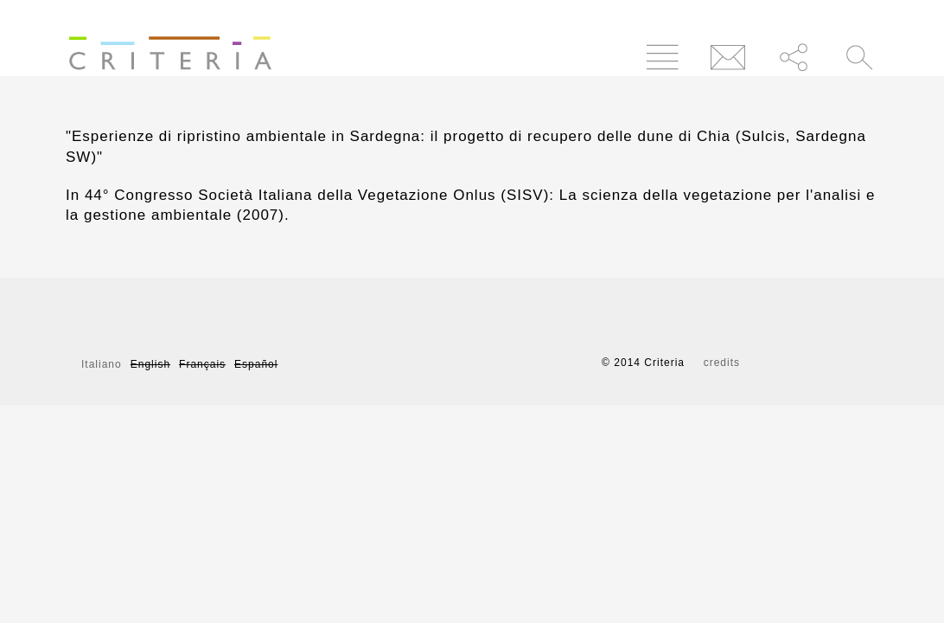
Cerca (859, 56)
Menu (662, 56)
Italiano (101, 364)
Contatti (728, 56)
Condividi (794, 56)
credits (722, 362)
